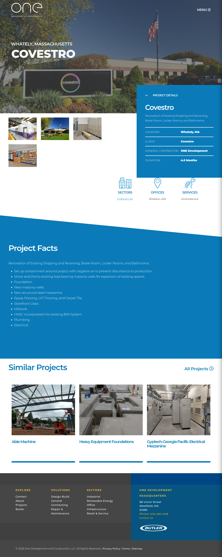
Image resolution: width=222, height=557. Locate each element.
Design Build (60, 496)
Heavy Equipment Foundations (106, 441)
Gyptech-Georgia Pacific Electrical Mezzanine (176, 444)
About (20, 500)
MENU (204, 10)
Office (91, 505)
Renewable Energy (100, 500)
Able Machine (23, 441)
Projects (21, 505)
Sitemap (137, 548)
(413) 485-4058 (159, 514)
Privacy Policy (111, 548)
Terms (126, 548)
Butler (20, 509)
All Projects (199, 368)
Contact (21, 496)
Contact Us (146, 518)
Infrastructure (96, 509)
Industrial (125, 198)
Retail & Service (97, 513)
